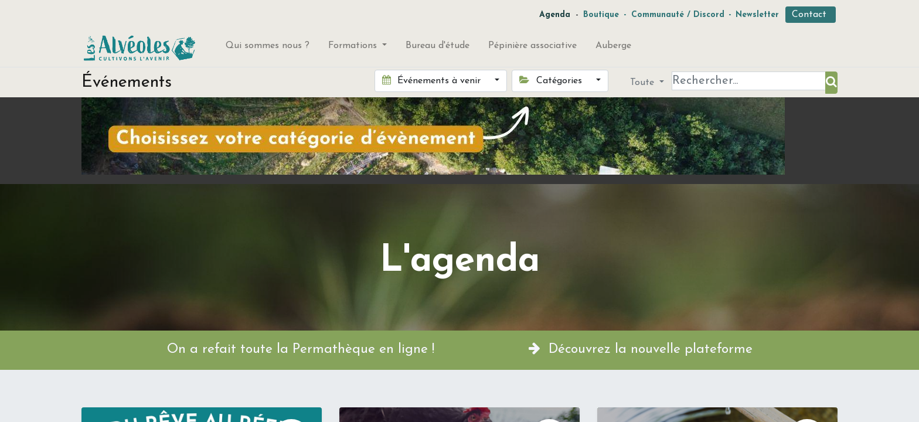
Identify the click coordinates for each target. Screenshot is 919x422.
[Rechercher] (831, 83)
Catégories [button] (551, 80)
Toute (643, 82)
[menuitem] (267, 48)
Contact (810, 14)
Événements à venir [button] (433, 80)
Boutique (601, 15)
